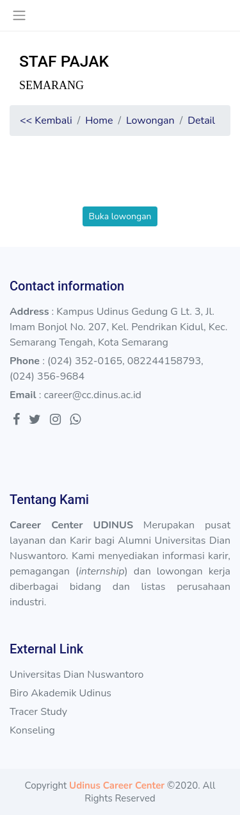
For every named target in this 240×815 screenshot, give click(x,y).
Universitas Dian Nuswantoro (76, 675)
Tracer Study (38, 712)
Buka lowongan (119, 216)
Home (99, 120)
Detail (201, 120)
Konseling (32, 730)
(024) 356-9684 (47, 376)
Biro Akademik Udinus (60, 693)
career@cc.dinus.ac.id (92, 395)
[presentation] (120, 181)
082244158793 (164, 361)
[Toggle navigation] (19, 15)
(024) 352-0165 (84, 361)
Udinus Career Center (116, 785)
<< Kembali (46, 120)
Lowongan (150, 120)
